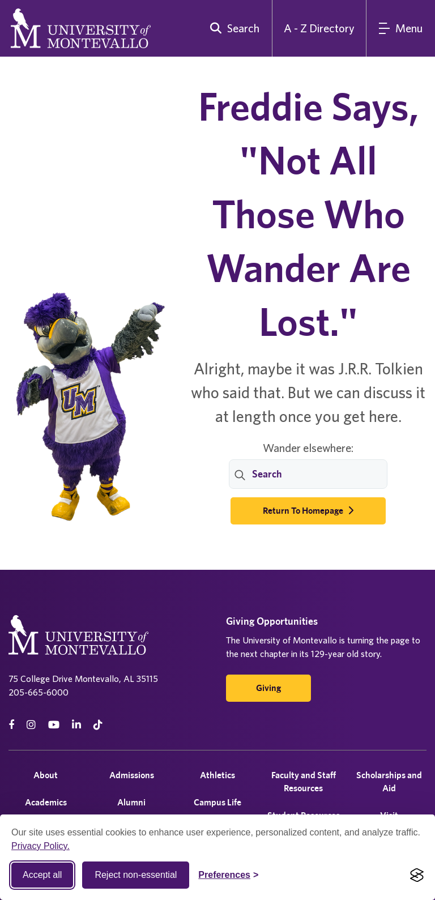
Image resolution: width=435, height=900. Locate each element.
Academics (46, 802)
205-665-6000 (38, 692)
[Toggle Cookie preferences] (228, 875)
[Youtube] (53, 724)
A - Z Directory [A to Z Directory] (319, 28)
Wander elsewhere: (308, 447)
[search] (232, 28)
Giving (268, 688)
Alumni (131, 802)
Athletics (217, 775)
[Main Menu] (400, 28)
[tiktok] (98, 724)
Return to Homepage (308, 510)
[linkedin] (76, 724)
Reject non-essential (136, 875)
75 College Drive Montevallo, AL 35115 (83, 678)
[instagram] (31, 724)
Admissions (131, 775)
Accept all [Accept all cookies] (42, 875)
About (45, 775)
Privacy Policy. (40, 846)
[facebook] (11, 724)
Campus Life (217, 802)
